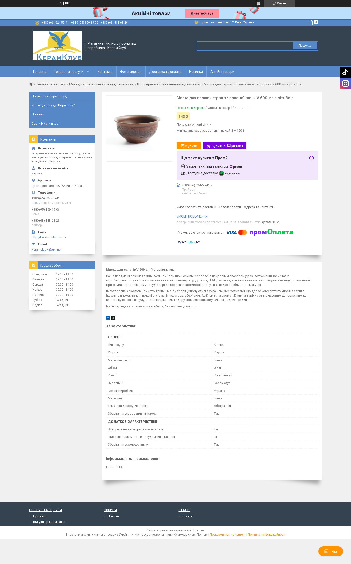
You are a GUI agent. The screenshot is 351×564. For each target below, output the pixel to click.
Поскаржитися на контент (228, 534)
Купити (191, 146)
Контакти (105, 72)
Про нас (38, 114)
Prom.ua (199, 530)
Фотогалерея (131, 72)
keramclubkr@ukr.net (46, 249)
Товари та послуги (68, 72)
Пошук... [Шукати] (304, 45)
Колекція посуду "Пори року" (53, 105)
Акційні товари (222, 72)
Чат (330, 551)
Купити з (227, 146)
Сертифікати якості (46, 123)
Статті (187, 516)
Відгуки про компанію (49, 522)
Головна (39, 72)
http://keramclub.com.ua (49, 237)
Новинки (196, 72)
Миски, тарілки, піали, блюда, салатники (101, 84)
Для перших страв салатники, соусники (168, 84)
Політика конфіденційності (266, 534)
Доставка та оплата (165, 72)
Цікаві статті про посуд (49, 96)
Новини (113, 516)
